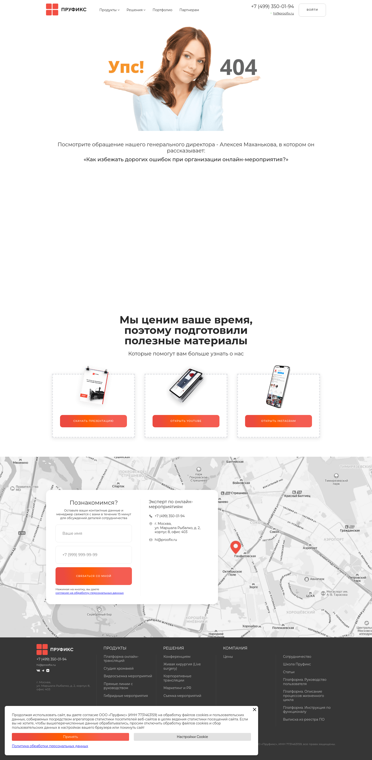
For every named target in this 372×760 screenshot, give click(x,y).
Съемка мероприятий (182, 696)
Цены (228, 656)
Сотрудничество (297, 656)
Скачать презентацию (93, 421)
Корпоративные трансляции (177, 678)
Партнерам (189, 10)
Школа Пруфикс (297, 664)
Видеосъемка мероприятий (128, 676)
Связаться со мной (94, 576)
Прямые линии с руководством (118, 686)
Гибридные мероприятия (126, 696)
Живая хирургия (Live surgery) (182, 666)
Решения (136, 10)
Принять (70, 737)
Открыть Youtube (185, 421)
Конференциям (177, 656)
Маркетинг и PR (177, 688)
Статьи (289, 672)
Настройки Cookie (192, 737)
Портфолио (162, 10)
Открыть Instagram (278, 421)
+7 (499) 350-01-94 (272, 6)
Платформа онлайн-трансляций (121, 658)
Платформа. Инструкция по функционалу (307, 709)
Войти (312, 9)
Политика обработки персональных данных (50, 746)
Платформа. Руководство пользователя (304, 681)
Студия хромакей (119, 668)
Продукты (109, 10)
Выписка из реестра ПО (304, 719)
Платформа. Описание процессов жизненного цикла (303, 695)
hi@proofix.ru (166, 540)
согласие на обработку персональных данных (90, 592)
